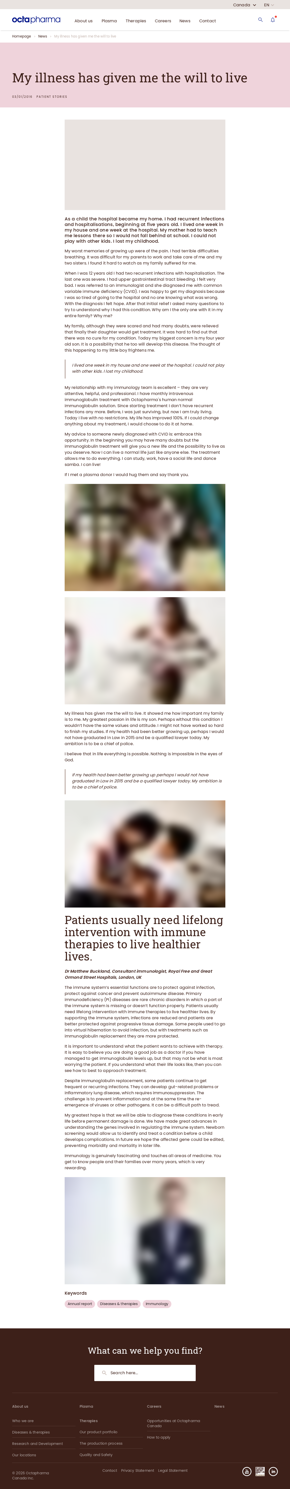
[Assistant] (273, 20)
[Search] (261, 20)
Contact (109, 1470)
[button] (271, 1471)
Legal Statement (173, 1470)
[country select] (245, 5)
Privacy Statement (137, 1470)
